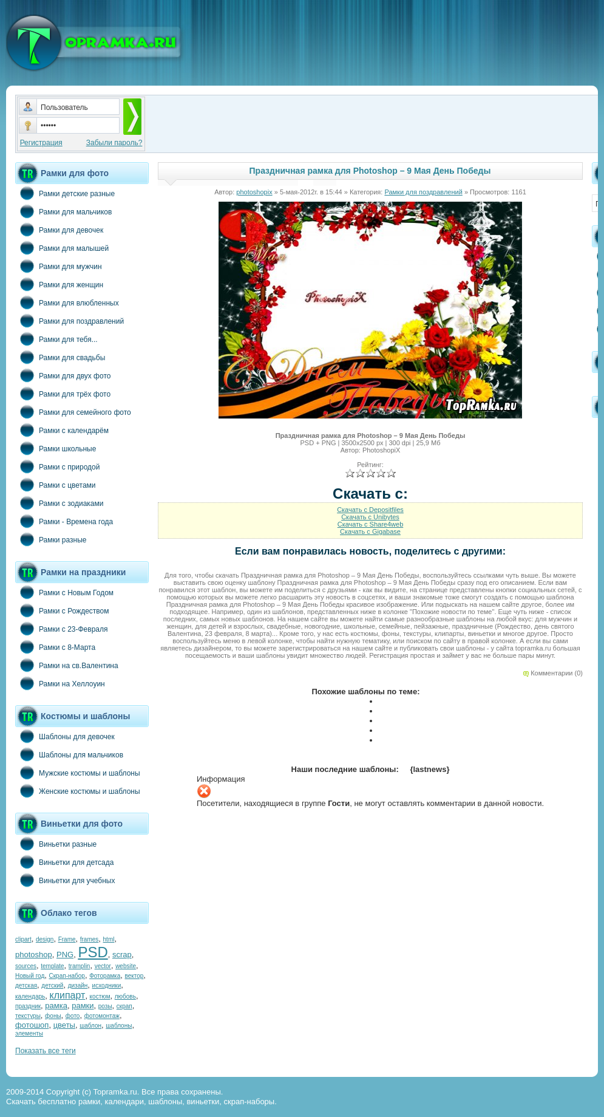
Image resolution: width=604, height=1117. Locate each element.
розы (105, 1006)
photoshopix (254, 192)
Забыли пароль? (114, 142)
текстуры (28, 1016)
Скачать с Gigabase (370, 531)
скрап (124, 1006)
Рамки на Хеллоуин (60, 683)
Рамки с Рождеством (62, 610)
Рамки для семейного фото (73, 412)
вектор (134, 975)
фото (73, 1016)
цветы (64, 1025)
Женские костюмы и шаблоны (77, 791)
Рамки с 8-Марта (55, 647)
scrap (122, 954)
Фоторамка (104, 975)
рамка (56, 1005)
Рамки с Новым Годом (64, 592)
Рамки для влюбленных (67, 302)
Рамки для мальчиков (63, 211)
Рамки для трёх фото (62, 393)
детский (52, 985)
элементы (29, 1033)
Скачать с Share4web (371, 524)
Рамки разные (50, 539)
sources (25, 966)
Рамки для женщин (59, 284)
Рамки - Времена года (64, 521)
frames (89, 939)
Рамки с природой (57, 466)
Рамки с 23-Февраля (61, 629)
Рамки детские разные (65, 193)
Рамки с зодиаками (59, 503)
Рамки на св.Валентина (66, 665)
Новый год (29, 975)
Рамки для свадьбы (60, 357)
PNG (64, 954)
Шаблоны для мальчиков (69, 754)
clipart (23, 939)
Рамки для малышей (62, 248)
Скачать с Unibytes (370, 517)
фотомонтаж (102, 1016)
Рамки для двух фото (62, 375)
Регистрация (41, 142)
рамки (82, 1005)
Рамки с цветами (55, 485)
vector (103, 966)
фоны (53, 1016)
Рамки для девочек (59, 229)
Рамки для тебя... (56, 339)
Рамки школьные (55, 448)
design (44, 939)
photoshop (33, 954)
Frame (67, 939)
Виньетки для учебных (65, 880)
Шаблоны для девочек (65, 736)
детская (26, 985)
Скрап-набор (67, 975)
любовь (125, 996)
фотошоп (32, 1025)
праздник (28, 1006)
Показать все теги (45, 1051)
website (125, 966)
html (109, 939)
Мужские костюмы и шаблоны (77, 772)
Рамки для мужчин (58, 266)
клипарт (67, 995)
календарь (30, 996)
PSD (92, 952)
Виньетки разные (56, 844)
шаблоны (119, 1025)
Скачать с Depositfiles (370, 509)
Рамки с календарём (62, 430)
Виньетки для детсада (64, 862)
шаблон (90, 1025)
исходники (106, 985)
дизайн (78, 985)
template (52, 966)
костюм (100, 996)
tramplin (79, 966)
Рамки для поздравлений (69, 321)
